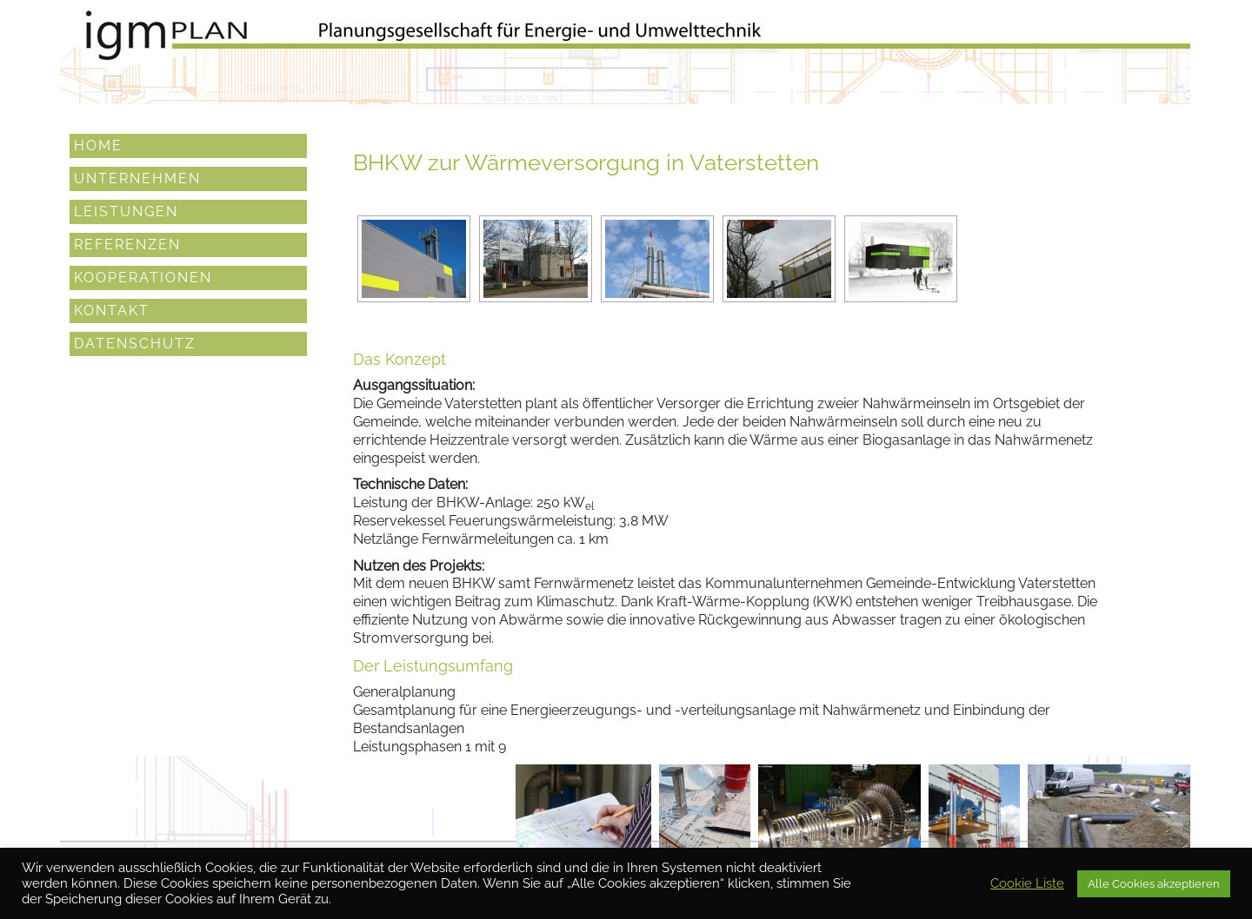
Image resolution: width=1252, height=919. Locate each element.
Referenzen (127, 243)
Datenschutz (135, 342)
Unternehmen (137, 177)
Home (98, 144)
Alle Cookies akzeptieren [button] (1154, 883)
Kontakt (112, 309)
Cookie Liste (1027, 883)
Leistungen (126, 210)
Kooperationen (143, 276)
